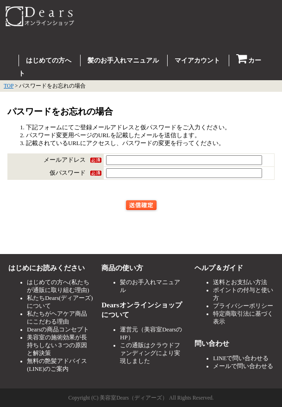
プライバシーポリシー (243, 306)
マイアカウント (197, 60)
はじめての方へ (48, 60)
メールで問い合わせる (243, 366)
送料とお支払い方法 (240, 282)
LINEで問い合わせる (241, 358)
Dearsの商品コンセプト (58, 329)
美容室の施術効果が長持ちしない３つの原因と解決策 (57, 345)
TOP (8, 86)
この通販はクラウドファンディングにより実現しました (150, 353)
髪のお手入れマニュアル (123, 60)
